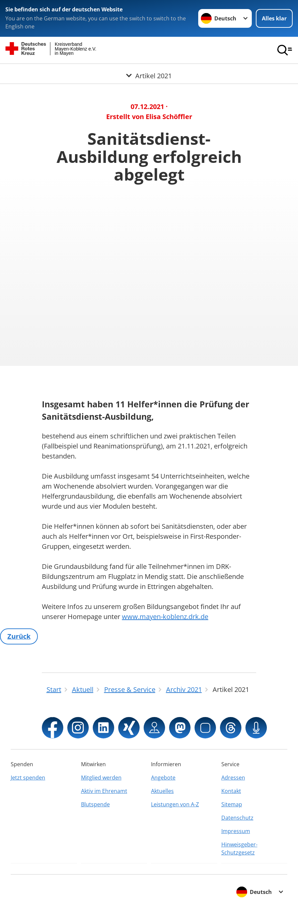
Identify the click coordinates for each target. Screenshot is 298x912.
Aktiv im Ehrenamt (104, 791)
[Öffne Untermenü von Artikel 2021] (149, 72)
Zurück (18, 636)
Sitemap (231, 804)
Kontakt (231, 791)
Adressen (233, 777)
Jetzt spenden (28, 777)
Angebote (163, 777)
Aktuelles (162, 791)
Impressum (235, 831)
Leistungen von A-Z (175, 804)
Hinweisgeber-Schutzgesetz (239, 848)
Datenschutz (237, 817)
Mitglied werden (101, 777)
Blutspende (95, 804)
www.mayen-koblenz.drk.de (165, 616)
